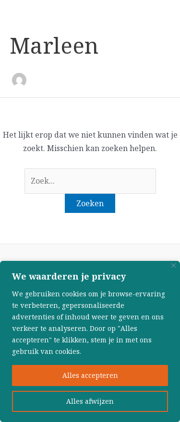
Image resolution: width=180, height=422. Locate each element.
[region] (90, 341)
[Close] (173, 265)
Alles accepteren (90, 375)
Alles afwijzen (90, 401)
